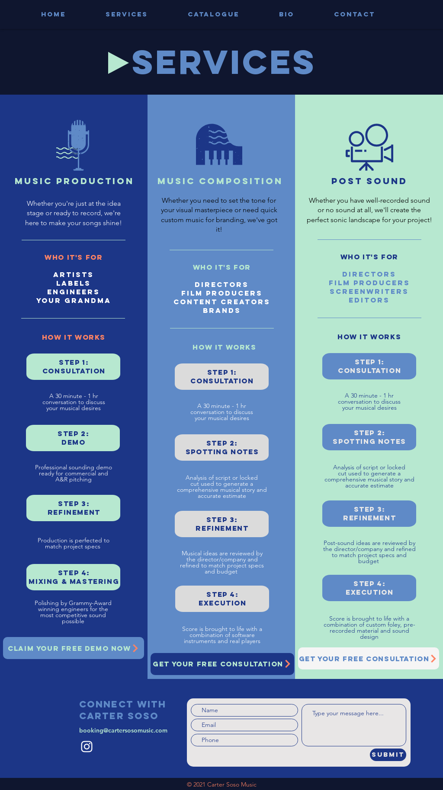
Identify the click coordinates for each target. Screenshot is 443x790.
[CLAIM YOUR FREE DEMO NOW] (73, 648)
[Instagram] (86, 746)
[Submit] (388, 755)
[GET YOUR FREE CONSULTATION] (222, 664)
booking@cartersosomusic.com (123, 730)
